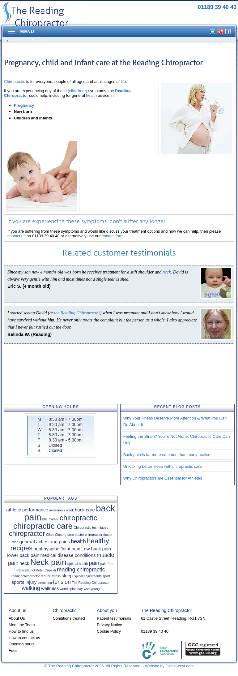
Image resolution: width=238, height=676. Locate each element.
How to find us (21, 631)
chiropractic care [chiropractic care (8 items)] (43, 526)
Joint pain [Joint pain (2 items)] (70, 548)
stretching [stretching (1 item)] (45, 582)
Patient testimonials (114, 618)
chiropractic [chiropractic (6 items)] (78, 518)
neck (167, 271)
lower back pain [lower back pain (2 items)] (23, 555)
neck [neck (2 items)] (24, 563)
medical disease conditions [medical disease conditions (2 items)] (68, 555)
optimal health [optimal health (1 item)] (77, 564)
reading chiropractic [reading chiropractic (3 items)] (81, 569)
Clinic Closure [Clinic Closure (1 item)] (56, 534)
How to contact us (24, 637)
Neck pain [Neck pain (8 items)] (48, 562)
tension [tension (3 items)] (62, 582)
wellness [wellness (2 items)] (50, 588)
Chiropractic (14, 81)
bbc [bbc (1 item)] (45, 519)
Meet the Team (22, 624)
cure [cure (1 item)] (70, 534)
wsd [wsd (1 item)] (87, 589)
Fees (13, 650)
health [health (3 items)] (78, 541)
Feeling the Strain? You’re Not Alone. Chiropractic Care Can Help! (176, 439)
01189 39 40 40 (217, 7)
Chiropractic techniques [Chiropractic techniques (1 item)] (91, 527)
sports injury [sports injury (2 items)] (24, 582)
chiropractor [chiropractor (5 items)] (27, 533)
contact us (16, 236)
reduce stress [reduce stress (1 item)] (51, 576)
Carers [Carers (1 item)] (53, 519)
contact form (112, 236)
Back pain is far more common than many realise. (167, 454)
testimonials (153, 253)
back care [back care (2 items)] (85, 509)
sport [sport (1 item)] (106, 576)
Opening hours (22, 644)
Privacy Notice (109, 624)
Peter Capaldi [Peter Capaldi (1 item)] (46, 570)
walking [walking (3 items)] (31, 588)
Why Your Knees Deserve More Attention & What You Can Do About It (175, 421)
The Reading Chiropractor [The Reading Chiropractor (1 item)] (91, 582)
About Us (17, 618)
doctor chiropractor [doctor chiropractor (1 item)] (88, 534)
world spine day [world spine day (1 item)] (71, 589)
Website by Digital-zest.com (169, 666)
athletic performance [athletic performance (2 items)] (27, 509)
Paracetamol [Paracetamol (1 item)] (25, 570)
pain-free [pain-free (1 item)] (106, 564)
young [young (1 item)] (95, 589)
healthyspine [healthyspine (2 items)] (46, 548)
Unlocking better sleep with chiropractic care (162, 466)
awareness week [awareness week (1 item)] (61, 510)
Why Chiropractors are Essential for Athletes (162, 478)
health (91, 95)
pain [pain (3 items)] (94, 563)
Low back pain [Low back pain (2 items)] (96, 548)
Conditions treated (69, 618)
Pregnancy (24, 105)
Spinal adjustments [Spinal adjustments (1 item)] (88, 576)
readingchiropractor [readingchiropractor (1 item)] (25, 576)
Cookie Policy (109, 631)
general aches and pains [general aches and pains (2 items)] (44, 541)
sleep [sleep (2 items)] (67, 575)
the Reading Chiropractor (77, 312)
